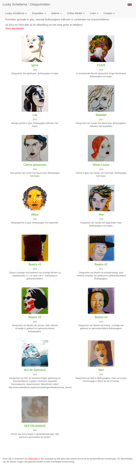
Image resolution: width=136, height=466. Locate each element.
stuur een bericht (14, 28)
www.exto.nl (34, 459)
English (130, 5)
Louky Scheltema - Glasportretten (26, 4)
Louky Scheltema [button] (16, 13)
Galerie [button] (56, 13)
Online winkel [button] (76, 13)
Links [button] (94, 13)
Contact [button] (109, 13)
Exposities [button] (39, 13)
